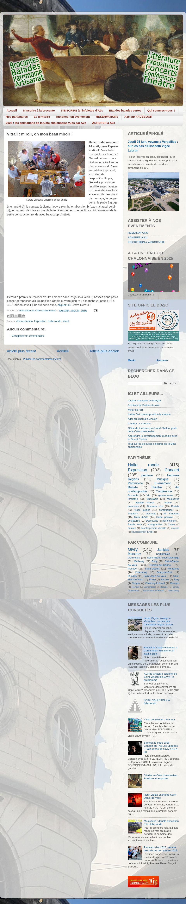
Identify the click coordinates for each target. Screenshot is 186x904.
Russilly (132, 576)
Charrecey (141, 572)
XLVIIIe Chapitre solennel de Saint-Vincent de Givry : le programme (160, 676)
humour (132, 528)
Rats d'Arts (141, 517)
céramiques (166, 509)
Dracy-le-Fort (164, 572)
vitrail (66, 321)
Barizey (165, 579)
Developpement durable (142, 532)
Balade (133, 487)
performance (169, 520)
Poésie (175, 506)
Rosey (152, 579)
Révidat (135, 587)
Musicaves (173, 498)
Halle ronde (54, 321)
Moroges (174, 583)
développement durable (153, 528)
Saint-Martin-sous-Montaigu (163, 557)
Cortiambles (163, 553)
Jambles (163, 549)
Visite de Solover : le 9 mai (159, 719)
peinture (147, 475)
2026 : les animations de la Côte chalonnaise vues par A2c (46, 122)
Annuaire (162, 360)
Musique (162, 479)
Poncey (132, 568)
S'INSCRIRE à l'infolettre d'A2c (82, 110)
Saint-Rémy (173, 590)
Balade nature (144, 502)
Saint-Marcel (150, 587)
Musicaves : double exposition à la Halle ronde (161, 823)
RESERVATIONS (107, 116)
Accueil (12, 110)
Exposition (40, 321)
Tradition (133, 513)
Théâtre (156, 487)
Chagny (136, 583)
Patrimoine (135, 483)
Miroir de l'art (135, 409)
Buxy (176, 579)
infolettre (133, 498)
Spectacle (152, 498)
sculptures (134, 520)
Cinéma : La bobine (139, 423)
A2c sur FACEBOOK (138, 116)
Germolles (134, 557)
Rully (155, 561)
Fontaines (173, 568)
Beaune (164, 587)
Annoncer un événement (73, 116)
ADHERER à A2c (103, 122)
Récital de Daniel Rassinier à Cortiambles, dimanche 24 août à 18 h (160, 650)
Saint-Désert (152, 568)
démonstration (24, 321)
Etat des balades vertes (125, 110)
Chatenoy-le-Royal (155, 583)
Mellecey (139, 561)
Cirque (171, 524)
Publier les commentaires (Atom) (42, 359)
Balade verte (135, 524)
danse (168, 502)
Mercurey (134, 553)
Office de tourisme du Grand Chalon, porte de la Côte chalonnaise (152, 430)
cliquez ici (64, 304)
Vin (148, 495)
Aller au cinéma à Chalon (142, 418)
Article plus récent (21, 351)
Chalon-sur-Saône (160, 565)
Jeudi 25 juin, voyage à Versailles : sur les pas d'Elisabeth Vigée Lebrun (153, 146)
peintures (133, 506)
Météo (131, 360)
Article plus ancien (104, 351)
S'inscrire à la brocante (39, 110)
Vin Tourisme (171, 513)
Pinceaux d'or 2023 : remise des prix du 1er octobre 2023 (160, 849)
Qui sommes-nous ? (161, 110)
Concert (171, 469)
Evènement (162, 483)
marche (175, 528)
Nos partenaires (17, 116)
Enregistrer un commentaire (28, 335)
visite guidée (142, 509)
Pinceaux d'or (155, 506)
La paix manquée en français (144, 400)
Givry (133, 549)
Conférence (164, 491)
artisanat (151, 513)
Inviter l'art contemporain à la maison (149, 414)
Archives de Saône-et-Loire (144, 405)
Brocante (133, 495)
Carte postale (164, 517)
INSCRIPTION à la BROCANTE (146, 242)
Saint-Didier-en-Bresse (153, 590)
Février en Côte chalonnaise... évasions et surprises (161, 777)
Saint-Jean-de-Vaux (155, 576)
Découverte (152, 520)
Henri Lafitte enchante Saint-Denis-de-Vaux (160, 796)
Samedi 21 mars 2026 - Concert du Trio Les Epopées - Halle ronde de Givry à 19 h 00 (161, 747)
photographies (154, 524)
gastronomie (165, 495)
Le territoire (42, 116)
